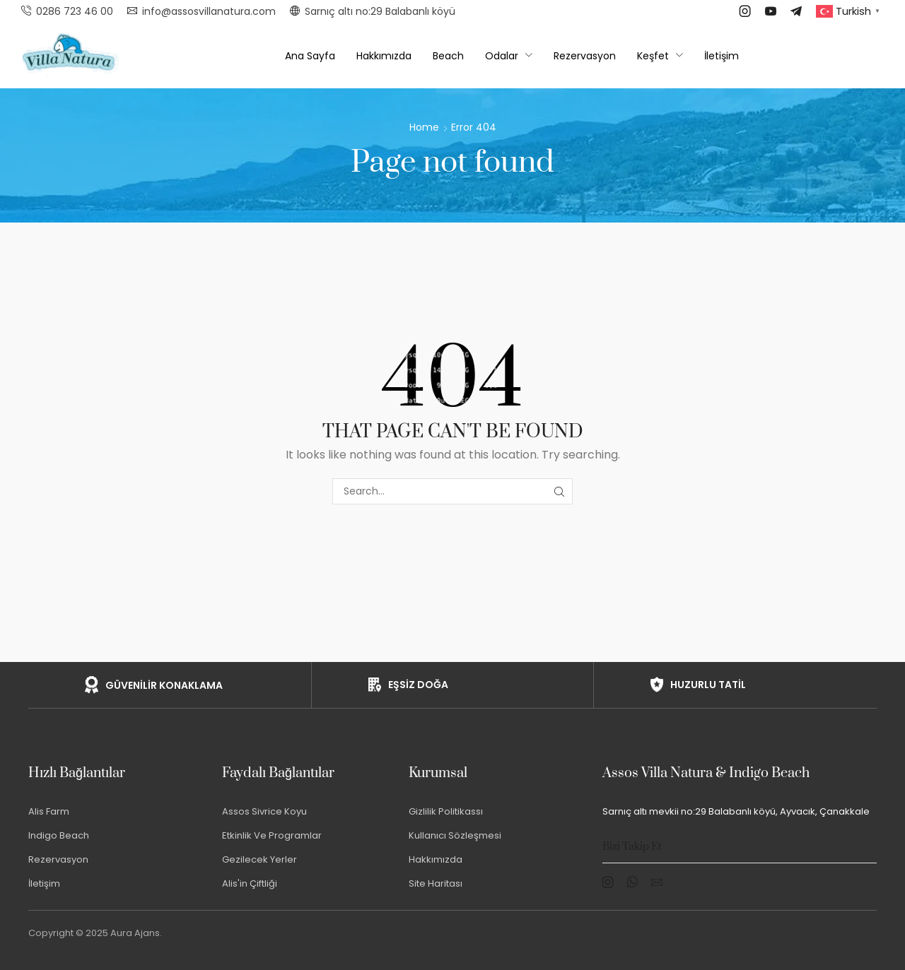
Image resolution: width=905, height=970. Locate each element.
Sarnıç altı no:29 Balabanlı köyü (380, 11)
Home (424, 127)
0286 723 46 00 (74, 11)
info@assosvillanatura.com (209, 11)
